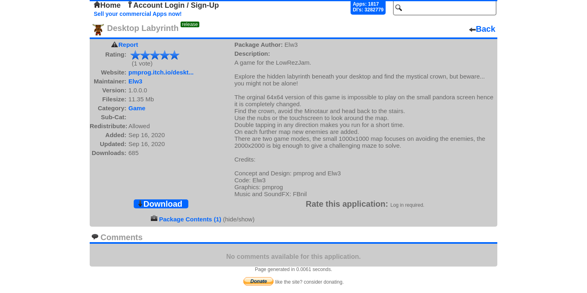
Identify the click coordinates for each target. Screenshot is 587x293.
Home (107, 5)
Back (482, 28)
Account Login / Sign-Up (173, 5)
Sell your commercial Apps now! (138, 14)
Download (160, 203)
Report (128, 44)
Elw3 (135, 81)
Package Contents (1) (190, 219)
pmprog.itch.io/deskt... (161, 72)
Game (137, 108)
